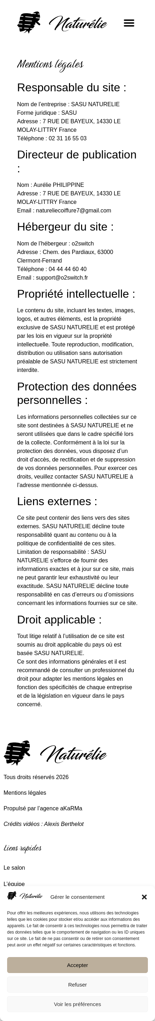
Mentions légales (25, 793)
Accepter (77, 965)
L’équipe (14, 884)
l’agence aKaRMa (59, 808)
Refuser (77, 985)
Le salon (14, 868)
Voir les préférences (77, 1004)
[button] (144, 897)
